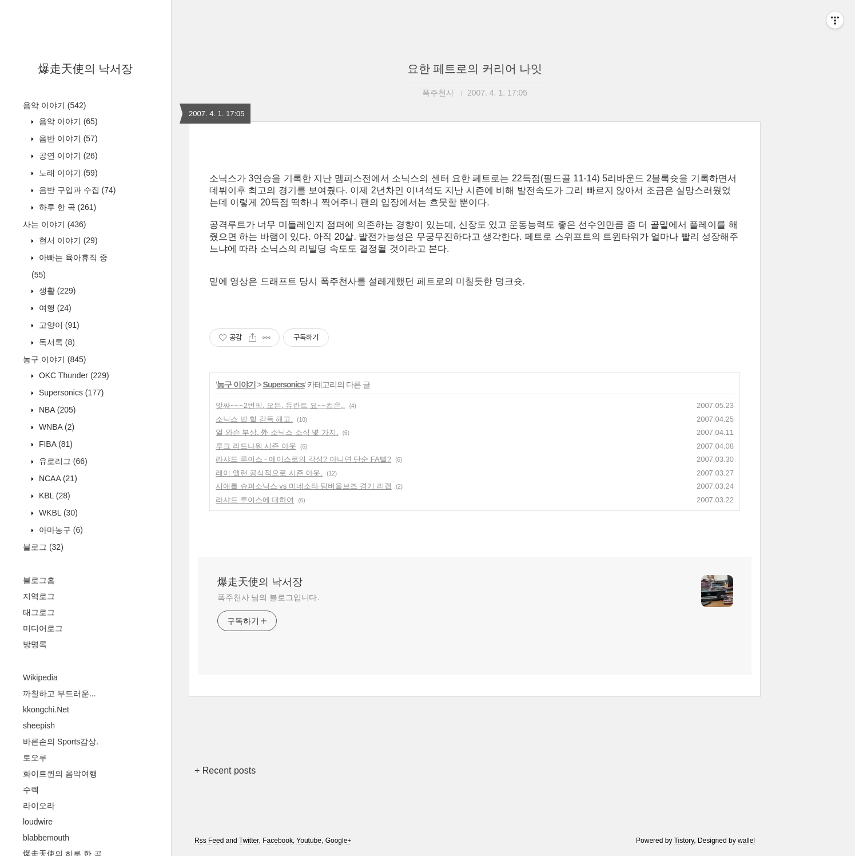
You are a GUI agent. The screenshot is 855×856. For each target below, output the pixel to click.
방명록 (35, 644)
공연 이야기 (67, 155)
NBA (56, 409)
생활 (56, 290)
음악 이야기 (54, 105)
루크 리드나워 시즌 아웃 (256, 446)
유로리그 (62, 461)
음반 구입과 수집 (76, 190)
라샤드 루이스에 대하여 (255, 500)
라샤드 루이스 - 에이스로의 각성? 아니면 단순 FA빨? (303, 459)
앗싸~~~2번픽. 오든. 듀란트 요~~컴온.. (280, 405)
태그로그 (39, 612)
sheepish (39, 725)
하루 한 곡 (66, 207)
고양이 (58, 325)
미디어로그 (43, 628)
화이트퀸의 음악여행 (60, 773)
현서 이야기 (67, 240)
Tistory (684, 841)
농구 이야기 (54, 359)
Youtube (308, 841)
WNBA (55, 426)
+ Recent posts (225, 770)
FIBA (55, 444)
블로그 (43, 547)
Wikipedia (40, 677)
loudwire (38, 821)
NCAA (57, 478)
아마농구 (60, 529)
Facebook (278, 841)
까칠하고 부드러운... (59, 693)
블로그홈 (39, 580)
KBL (53, 495)
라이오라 (39, 805)
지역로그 (39, 596)
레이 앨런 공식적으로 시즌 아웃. (269, 473)
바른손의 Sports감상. (60, 741)
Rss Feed (209, 841)
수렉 (31, 789)
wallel (746, 841)
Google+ (338, 841)
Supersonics (70, 392)
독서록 (56, 342)
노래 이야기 (67, 172)
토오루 (35, 757)
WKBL (57, 512)
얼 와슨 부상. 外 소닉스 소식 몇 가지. (277, 432)
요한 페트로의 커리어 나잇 (475, 68)
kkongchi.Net (46, 709)
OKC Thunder (73, 375)
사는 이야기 (54, 224)
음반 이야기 (67, 138)
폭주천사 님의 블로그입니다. (268, 597)
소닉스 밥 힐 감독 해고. (254, 419)
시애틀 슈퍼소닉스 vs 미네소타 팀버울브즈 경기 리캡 (304, 486)
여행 (54, 307)
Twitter (249, 841)
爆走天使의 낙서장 (85, 68)
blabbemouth (46, 837)
